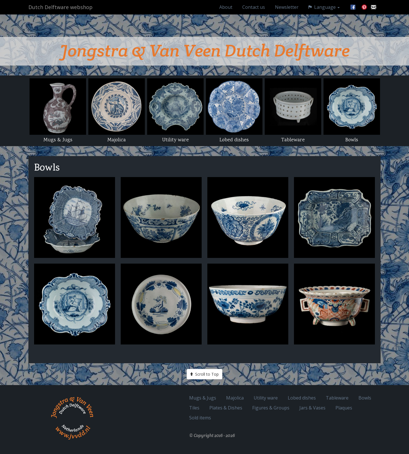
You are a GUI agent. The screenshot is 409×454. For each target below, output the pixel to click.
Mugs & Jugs (202, 398)
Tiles (194, 408)
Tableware (337, 398)
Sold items (200, 418)
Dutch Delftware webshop (60, 12)
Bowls (364, 398)
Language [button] (324, 13)
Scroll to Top (204, 374)
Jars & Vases (312, 408)
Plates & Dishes (225, 408)
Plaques (343, 408)
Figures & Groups (270, 408)
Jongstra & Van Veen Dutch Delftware (205, 50)
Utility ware (266, 398)
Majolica (235, 398)
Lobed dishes (302, 398)
